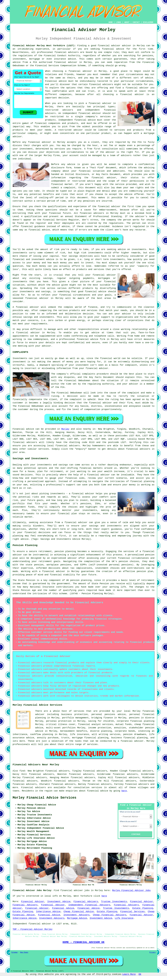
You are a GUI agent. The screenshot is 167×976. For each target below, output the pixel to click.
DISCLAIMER (148, 22)
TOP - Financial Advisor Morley (32, 929)
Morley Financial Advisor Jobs (131, 890)
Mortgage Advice (77, 918)
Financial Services (132, 911)
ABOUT (126, 22)
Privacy (152, 952)
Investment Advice (58, 901)
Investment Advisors (77, 915)
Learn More (129, 974)
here (124, 791)
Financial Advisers (85, 901)
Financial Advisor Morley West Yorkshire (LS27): (44, 45)
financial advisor (65, 62)
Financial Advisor (32, 901)
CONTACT (136, 22)
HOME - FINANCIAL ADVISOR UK (83, 942)
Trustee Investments (114, 901)
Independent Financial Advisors (89, 905)
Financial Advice (63, 908)
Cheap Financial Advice (79, 911)
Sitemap (14, 952)
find (22, 771)
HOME (111, 22)
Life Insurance (124, 918)
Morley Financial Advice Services (44, 798)
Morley (65, 429)
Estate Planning (142, 908)
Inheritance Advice (48, 911)
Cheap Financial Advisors (109, 915)
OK (140, 974)
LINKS (118, 22)
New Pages (24, 952)
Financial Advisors (25, 905)
